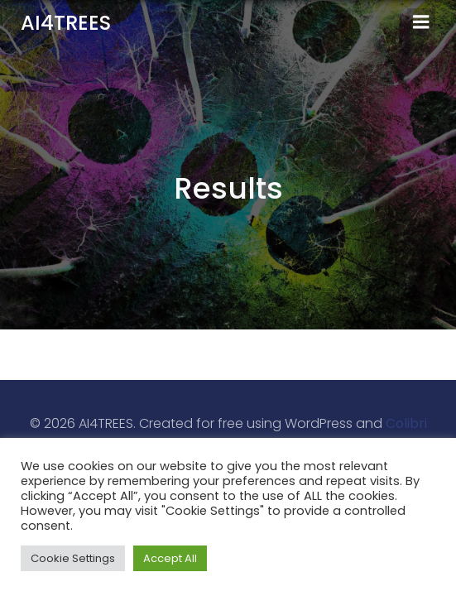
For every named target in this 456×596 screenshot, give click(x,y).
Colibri (406, 423)
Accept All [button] (170, 558)
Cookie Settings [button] (73, 558)
